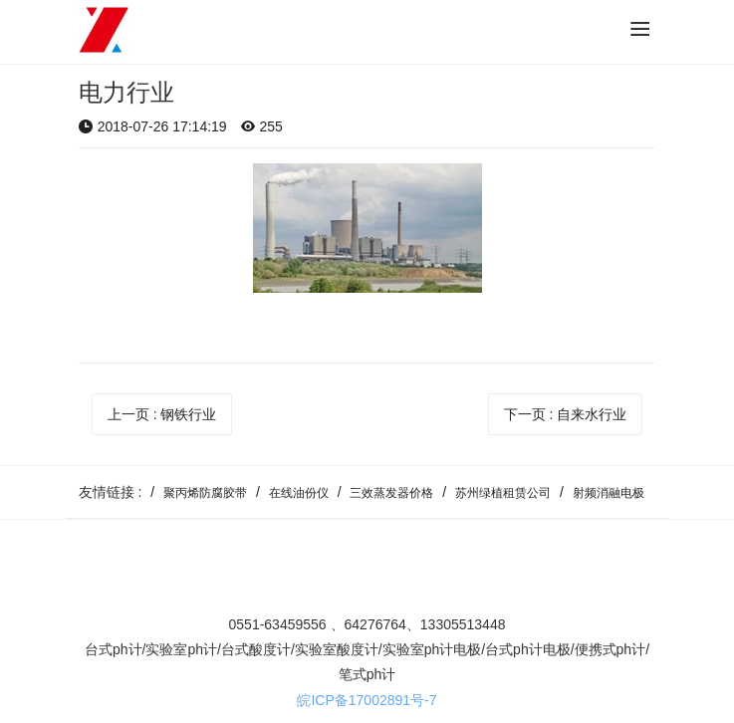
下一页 (565, 414)
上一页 (162, 414)
